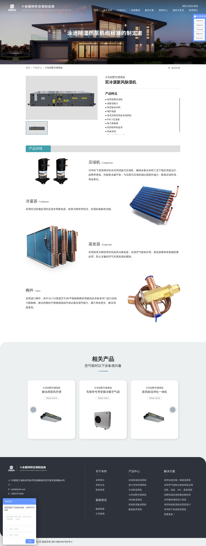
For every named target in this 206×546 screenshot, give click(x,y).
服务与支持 (178, 10)
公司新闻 (100, 514)
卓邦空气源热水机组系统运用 (178, 485)
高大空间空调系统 (137, 485)
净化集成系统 (135, 500)
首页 (96, 10)
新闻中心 (163, 10)
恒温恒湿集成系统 (137, 504)
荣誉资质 (100, 490)
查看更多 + (169, 514)
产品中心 (121, 10)
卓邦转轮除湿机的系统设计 (177, 504)
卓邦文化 (100, 485)
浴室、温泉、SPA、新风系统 (178, 490)
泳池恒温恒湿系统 (137, 480)
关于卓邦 (107, 10)
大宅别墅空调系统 (137, 495)
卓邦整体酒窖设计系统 (175, 500)
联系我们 (193, 10)
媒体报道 (100, 509)
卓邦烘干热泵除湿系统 (175, 509)
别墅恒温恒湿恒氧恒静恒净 (177, 495)
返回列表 (175, 68)
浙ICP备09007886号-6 (61, 542)
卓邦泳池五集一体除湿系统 (177, 480)
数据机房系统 (135, 509)
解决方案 (149, 10)
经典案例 (135, 10)
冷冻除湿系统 (135, 490)
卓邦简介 (100, 480)
